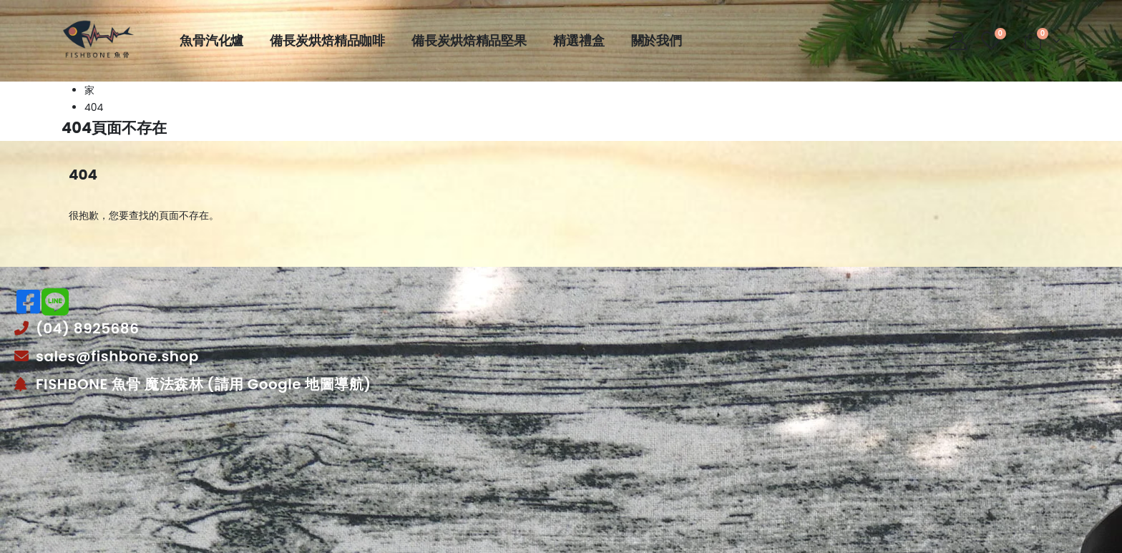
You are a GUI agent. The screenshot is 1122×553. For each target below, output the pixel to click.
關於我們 (656, 41)
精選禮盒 (578, 41)
